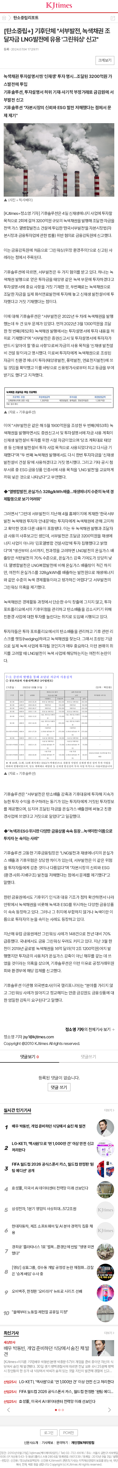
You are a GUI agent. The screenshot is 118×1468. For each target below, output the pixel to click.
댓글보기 (29, 1056)
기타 (37, 60)
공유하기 (113, 18)
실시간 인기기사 (17, 1110)
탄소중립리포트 (26, 17)
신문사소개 (31, 1443)
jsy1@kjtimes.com (38, 1036)
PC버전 (68, 1433)
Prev (8, 1409)
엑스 (18, 60)
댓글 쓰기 (59, 1087)
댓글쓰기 (88, 1056)
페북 (8, 60)
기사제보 (47, 1443)
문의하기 (62, 1443)
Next (109, 1409)
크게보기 (105, 60)
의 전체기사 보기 (88, 1029)
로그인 (48, 1433)
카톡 (27, 60)
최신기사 (11, 1333)
